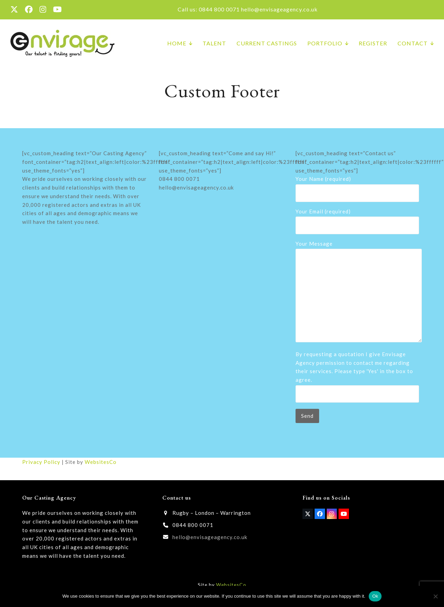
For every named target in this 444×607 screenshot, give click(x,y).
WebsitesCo (101, 462)
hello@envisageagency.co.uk (279, 9)
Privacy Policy (41, 462)
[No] (435, 596)
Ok (375, 596)
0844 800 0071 (219, 9)
